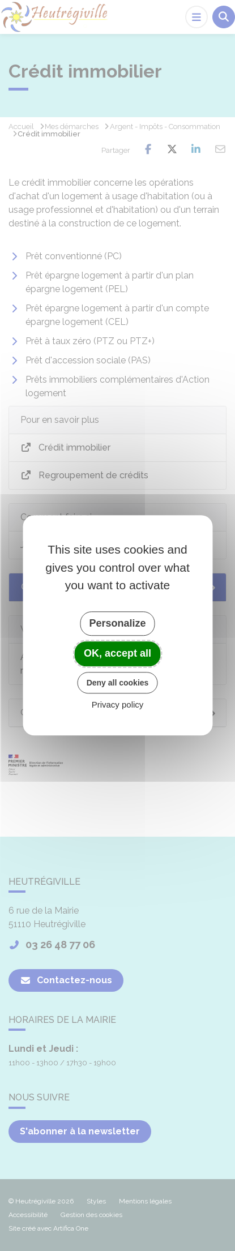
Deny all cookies (118, 682)
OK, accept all (117, 653)
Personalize (117, 623)
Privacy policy (118, 705)
